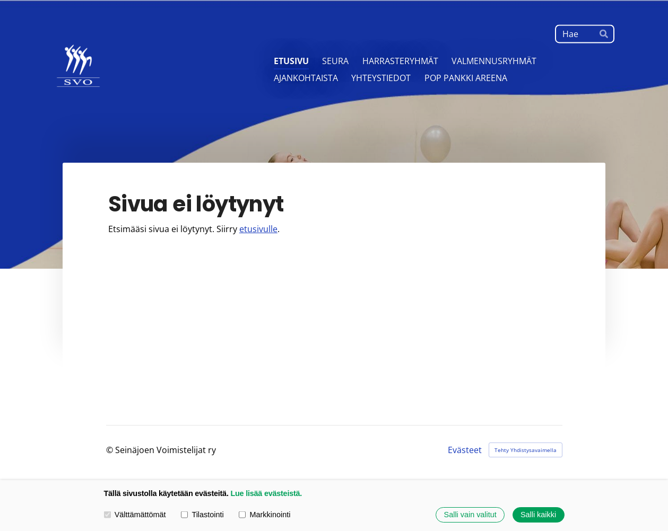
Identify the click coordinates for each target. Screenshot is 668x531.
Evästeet (465, 450)
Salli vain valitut (470, 514)
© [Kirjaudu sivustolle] (110, 450)
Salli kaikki (538, 514)
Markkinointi (264, 514)
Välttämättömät (135, 514)
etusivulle (258, 229)
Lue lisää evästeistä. (266, 493)
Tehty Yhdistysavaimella (526, 450)
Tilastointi (202, 514)
